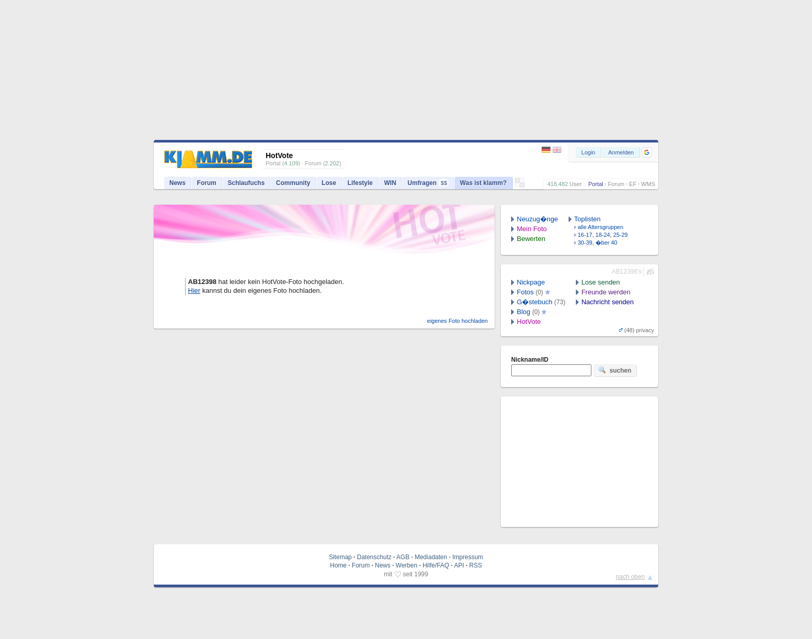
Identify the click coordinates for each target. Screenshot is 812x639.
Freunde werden (606, 292)
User (576, 184)
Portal (595, 184)
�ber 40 (606, 242)
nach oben (630, 576)
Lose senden (601, 282)
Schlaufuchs (246, 183)
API (459, 565)
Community (293, 183)
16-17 (585, 235)
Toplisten (587, 219)
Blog (523, 312)
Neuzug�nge (537, 219)
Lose (329, 183)
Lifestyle (360, 183)
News (177, 183)
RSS (475, 565)
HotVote (529, 321)
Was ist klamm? (483, 183)
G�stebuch (535, 302)
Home (338, 565)
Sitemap (340, 557)
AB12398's (627, 271)
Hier (194, 290)
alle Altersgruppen (601, 227)
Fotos (525, 292)
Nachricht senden (608, 302)
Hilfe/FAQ (436, 565)
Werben (406, 565)
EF (632, 184)
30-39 (585, 242)
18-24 (603, 235)
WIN (390, 183)
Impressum (467, 557)
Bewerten (531, 239)
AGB (402, 557)
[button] (647, 152)
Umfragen (428, 183)
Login (589, 152)
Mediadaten (431, 557)
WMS (648, 184)
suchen (614, 370)
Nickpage (531, 282)
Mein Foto (532, 229)
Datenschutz (374, 557)
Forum (616, 184)
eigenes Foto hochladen (457, 321)
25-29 (620, 235)
